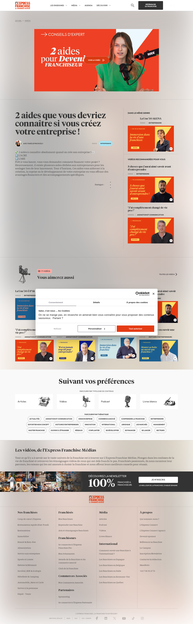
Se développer (112, 430)
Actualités (34, 419)
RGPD (68, 618)
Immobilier (23, 537)
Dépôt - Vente (24, 594)
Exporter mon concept (38, 425)
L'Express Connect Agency (152, 531)
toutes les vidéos (167, 274)
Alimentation (24, 548)
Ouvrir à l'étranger (60, 430)
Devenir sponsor (148, 537)
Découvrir (102, 5)
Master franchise (36, 430)
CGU (75, 618)
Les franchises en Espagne (112, 560)
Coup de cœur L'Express (29, 519)
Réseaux (79, 430)
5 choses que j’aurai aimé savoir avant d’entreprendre (149, 168)
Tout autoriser (135, 329)
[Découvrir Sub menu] (110, 5)
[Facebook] (96, 618)
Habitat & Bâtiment (27, 565)
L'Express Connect (149, 525)
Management (159, 425)
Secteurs (160, 430)
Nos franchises (65, 519)
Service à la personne (28, 588)
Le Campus (145, 548)
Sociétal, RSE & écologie (29, 571)
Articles (22, 401)
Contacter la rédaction (151, 560)
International (108, 425)
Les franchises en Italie (110, 571)
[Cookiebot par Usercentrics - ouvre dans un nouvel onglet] (137, 294)
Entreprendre (157, 419)
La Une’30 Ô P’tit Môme (29, 291)
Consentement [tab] (56, 302)
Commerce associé (106, 419)
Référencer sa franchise (151, 5)
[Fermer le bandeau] (153, 294)
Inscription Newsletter (151, 554)
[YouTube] (124, 618)
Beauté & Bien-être (27, 542)
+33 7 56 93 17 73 (147, 571)
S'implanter (94, 430)
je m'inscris (158, 479)
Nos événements (66, 554)
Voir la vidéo (96, 60)
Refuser (57, 329)
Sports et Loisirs (25, 560)
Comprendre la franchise (133, 419)
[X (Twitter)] (114, 618)
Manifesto (144, 565)
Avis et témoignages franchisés (73, 531)
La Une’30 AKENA (150, 119)
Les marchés (141, 425)
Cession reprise (85, 419)
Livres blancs (150, 401)
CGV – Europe (86, 618)
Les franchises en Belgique (112, 565)
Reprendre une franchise (70, 525)
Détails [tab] (96, 302)
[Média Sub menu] (80, 5)
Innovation (90, 425)
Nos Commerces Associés (70, 583)
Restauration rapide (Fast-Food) (33, 525)
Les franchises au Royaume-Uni (114, 577)
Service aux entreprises (29, 554)
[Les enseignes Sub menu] (66, 5)
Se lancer (146, 430)
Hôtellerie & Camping (28, 577)
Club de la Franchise (68, 569)
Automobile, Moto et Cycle (31, 583)
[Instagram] (142, 618)
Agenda (88, 5)
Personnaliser (96, 329)
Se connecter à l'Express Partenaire (75, 603)
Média (74, 5)
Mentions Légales (55, 618)
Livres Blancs (105, 537)
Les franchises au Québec (111, 583)
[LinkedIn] (105, 618)
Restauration (24, 531)
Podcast (105, 401)
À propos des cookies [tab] (137, 302)
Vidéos (63, 401)
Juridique (125, 425)
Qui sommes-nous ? (149, 519)
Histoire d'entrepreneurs (67, 425)
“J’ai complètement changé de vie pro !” (148, 209)
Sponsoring (64, 597)
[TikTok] (133, 618)
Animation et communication (59, 419)
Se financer (130, 430)
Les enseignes (57, 5)
